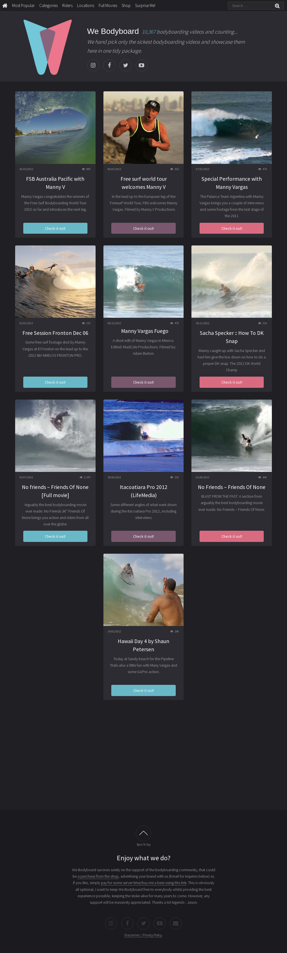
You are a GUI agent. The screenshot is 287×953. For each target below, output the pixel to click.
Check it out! (55, 228)
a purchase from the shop (98, 876)
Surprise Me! (145, 5)
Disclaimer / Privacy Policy (143, 935)
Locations (85, 5)
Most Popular (23, 5)
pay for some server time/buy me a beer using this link (143, 882)
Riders (67, 5)
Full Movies (108, 5)
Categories (48, 5)
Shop (126, 5)
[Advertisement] (143, 759)
